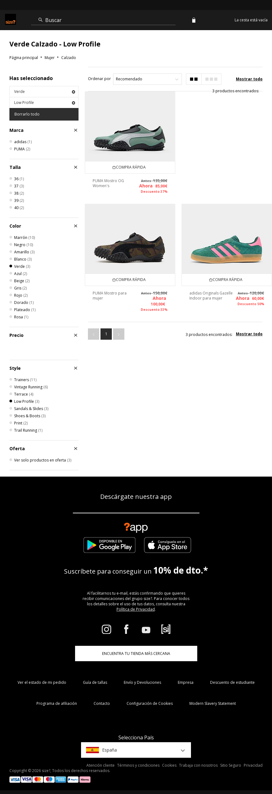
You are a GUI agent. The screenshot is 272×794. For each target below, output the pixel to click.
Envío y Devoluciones (142, 682)
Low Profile (44, 102)
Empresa (185, 682)
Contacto (102, 703)
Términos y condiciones (138, 765)
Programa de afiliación (56, 703)
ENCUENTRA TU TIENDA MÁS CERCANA (136, 653)
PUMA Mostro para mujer (110, 295)
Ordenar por (99, 78)
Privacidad (253, 765)
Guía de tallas (95, 682)
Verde (44, 91)
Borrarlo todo (27, 114)
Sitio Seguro (230, 765)
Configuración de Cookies (150, 703)
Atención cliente (100, 765)
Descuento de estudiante (232, 682)
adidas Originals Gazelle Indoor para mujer (211, 295)
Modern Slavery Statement (212, 703)
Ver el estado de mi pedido (42, 682)
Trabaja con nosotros (198, 765)
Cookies (169, 765)
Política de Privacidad (136, 609)
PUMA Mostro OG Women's (108, 183)
